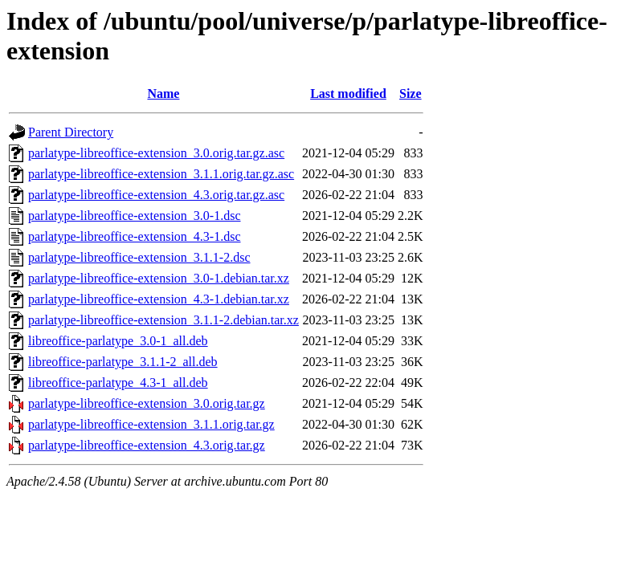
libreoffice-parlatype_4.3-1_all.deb (118, 382)
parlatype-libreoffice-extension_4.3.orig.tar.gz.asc (156, 194)
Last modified (348, 93)
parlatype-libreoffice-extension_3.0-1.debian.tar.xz (158, 278)
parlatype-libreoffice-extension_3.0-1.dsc (134, 215)
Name (163, 93)
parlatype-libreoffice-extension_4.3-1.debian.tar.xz (158, 299)
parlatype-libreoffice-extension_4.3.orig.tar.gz (146, 445)
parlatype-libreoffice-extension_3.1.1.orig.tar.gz (151, 424)
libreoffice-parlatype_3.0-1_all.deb (118, 341)
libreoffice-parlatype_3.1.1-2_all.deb (123, 361)
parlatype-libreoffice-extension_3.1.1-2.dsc (139, 257)
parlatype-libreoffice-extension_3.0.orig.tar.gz (146, 403)
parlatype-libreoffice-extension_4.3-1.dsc (134, 236)
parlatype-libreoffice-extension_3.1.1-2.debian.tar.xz (163, 320)
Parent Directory (70, 132)
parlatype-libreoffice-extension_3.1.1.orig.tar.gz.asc (161, 174)
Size (410, 93)
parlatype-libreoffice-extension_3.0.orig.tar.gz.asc (156, 153)
